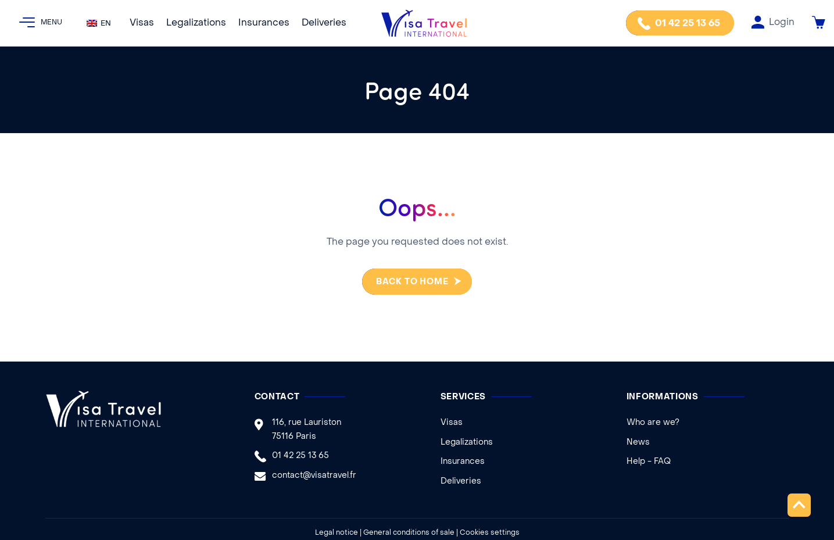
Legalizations (196, 23)
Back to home (407, 282)
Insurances (263, 23)
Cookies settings (490, 533)
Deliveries (324, 23)
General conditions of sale (408, 533)
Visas (142, 23)
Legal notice (336, 533)
